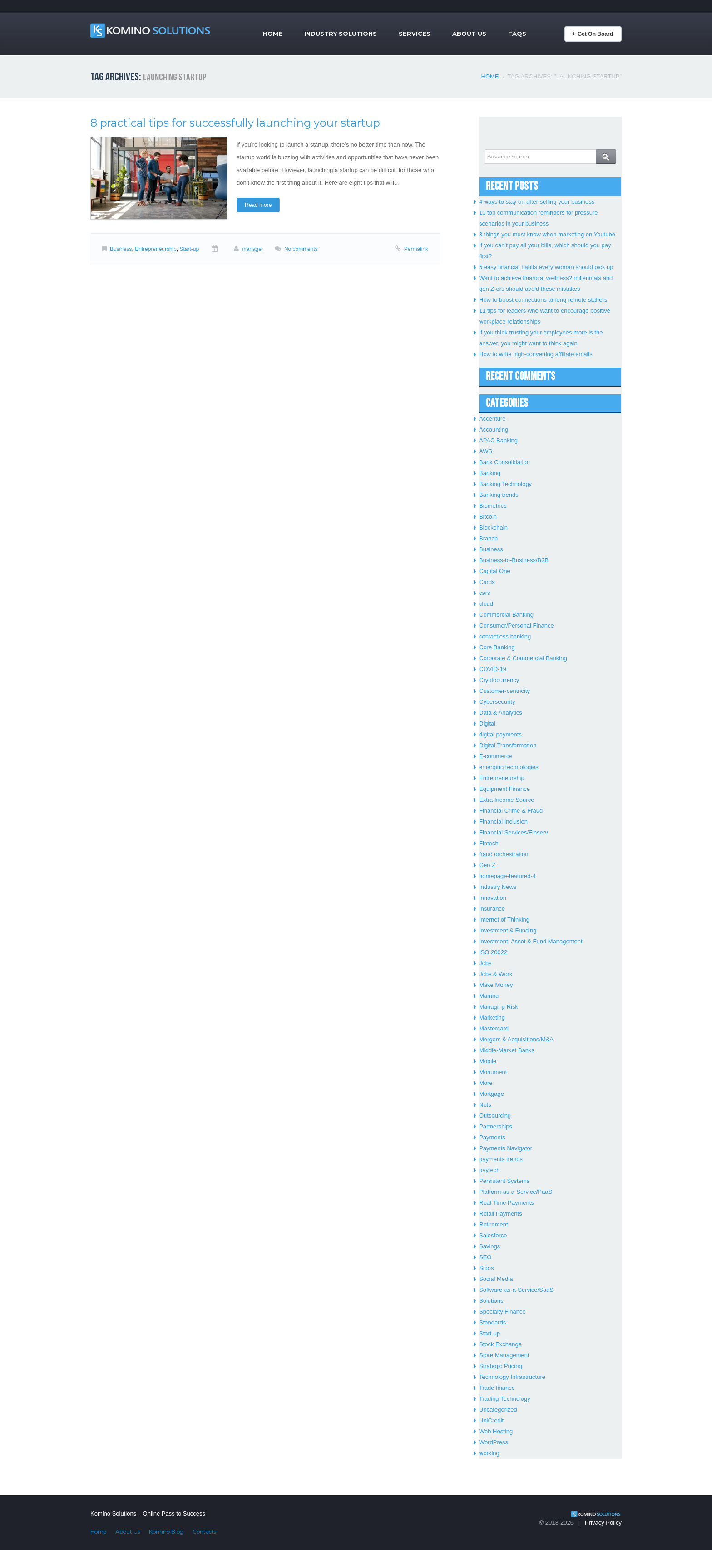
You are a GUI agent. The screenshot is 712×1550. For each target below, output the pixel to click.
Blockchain (493, 527)
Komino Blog (166, 1531)
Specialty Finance (502, 1311)
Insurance (492, 908)
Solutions (491, 1300)
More (486, 1082)
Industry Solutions (340, 33)
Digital (487, 723)
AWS (485, 451)
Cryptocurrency (499, 680)
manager (252, 249)
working (489, 1453)
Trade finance (497, 1387)
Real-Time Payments (506, 1202)
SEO (485, 1257)
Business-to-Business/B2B (514, 560)
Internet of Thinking (504, 919)
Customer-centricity (504, 690)
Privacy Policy (603, 1522)
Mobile (487, 1061)
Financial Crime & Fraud (511, 810)
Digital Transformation (507, 745)
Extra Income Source (506, 799)
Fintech (489, 843)
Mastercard (494, 1028)
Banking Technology (505, 484)
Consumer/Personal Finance (516, 625)
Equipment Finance (504, 788)
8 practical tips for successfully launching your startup (235, 122)
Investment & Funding (507, 930)
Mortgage (491, 1093)
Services (414, 33)
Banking (489, 473)
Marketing (492, 1017)
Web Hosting (496, 1431)
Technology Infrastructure (512, 1376)
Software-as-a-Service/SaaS (516, 1289)
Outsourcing (495, 1115)
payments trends (501, 1159)
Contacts (204, 1531)
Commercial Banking (506, 614)
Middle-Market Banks (506, 1050)
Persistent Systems (504, 1180)
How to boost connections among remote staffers (543, 299)
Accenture (492, 418)
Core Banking (497, 647)
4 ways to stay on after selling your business (536, 201)
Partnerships (495, 1126)
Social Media (496, 1278)
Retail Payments (500, 1213)
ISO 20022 (493, 952)
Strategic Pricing (500, 1366)
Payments (492, 1137)
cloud (486, 603)
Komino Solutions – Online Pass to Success (147, 1513)
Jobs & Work (495, 974)
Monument (493, 1072)
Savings (489, 1246)
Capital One (494, 571)
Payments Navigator (505, 1148)
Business (121, 249)
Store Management (504, 1355)
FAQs (517, 33)
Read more (258, 205)
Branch (488, 538)
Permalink (416, 249)
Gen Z (487, 865)
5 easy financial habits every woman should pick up (546, 267)
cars (484, 592)
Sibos (486, 1268)
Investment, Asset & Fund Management (531, 941)
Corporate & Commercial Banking (523, 658)
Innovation (492, 897)
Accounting (493, 429)
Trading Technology (504, 1398)
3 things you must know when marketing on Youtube (547, 234)
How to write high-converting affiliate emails (536, 354)
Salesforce (493, 1235)
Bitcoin (488, 516)
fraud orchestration (503, 854)
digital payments (500, 734)
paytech (489, 1170)
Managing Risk (498, 1006)
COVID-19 (492, 669)
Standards (492, 1322)
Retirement (493, 1224)
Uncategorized (498, 1409)
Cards (487, 582)
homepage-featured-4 (507, 876)
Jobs (485, 963)
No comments (301, 249)
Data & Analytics (500, 712)
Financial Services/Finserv (513, 832)
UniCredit (491, 1420)
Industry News (497, 886)
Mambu (489, 995)
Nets (485, 1104)
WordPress (493, 1442)
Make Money (496, 984)
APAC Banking (498, 440)
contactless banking (505, 636)
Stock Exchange (500, 1344)
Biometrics (493, 505)
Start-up (189, 249)
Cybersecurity (497, 701)
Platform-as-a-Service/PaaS (515, 1191)
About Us (469, 33)
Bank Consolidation (504, 462)
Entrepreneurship (156, 249)
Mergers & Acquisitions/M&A (516, 1039)
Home (272, 33)
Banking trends (499, 494)
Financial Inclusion (503, 821)
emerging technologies (509, 767)
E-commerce (496, 756)
